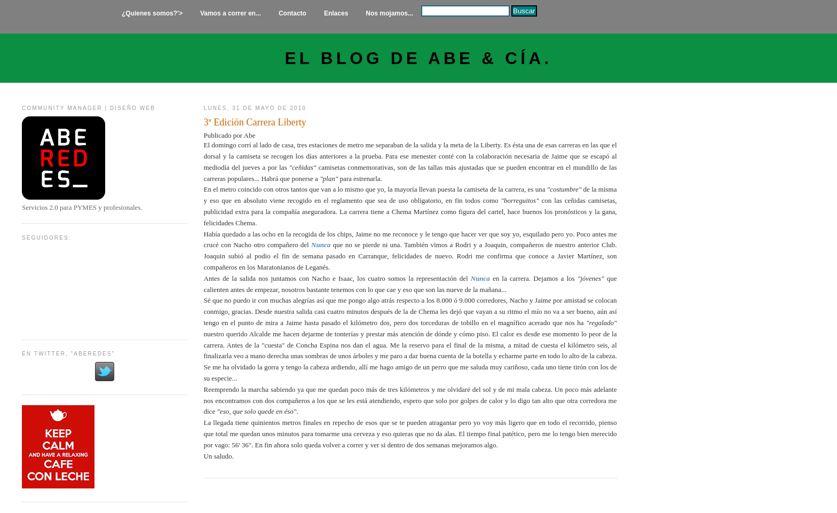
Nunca (320, 245)
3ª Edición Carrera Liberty (255, 122)
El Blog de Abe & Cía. (418, 58)
